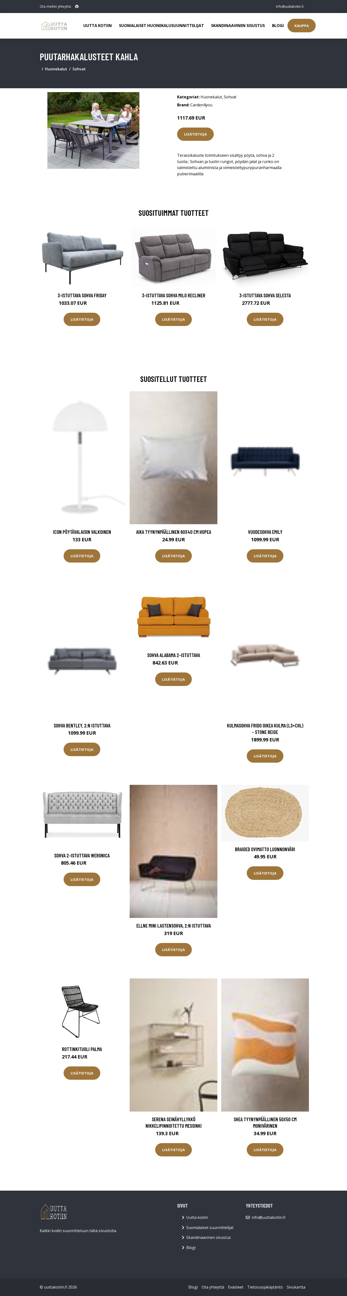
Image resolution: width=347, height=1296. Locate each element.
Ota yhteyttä (213, 1287)
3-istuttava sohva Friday (82, 295)
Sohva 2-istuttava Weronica (82, 855)
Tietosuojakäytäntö (265, 1287)
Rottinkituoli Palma (82, 1049)
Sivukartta (296, 1287)
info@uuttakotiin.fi (289, 6)
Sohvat (79, 69)
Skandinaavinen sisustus (238, 25)
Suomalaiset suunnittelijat (210, 1227)
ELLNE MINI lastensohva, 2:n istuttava (173, 926)
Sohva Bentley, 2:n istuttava (82, 725)
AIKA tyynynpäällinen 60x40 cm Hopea (173, 532)
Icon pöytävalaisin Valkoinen (82, 532)
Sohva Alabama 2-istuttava (173, 655)
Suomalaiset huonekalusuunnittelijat (161, 25)
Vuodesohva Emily (265, 532)
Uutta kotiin (97, 25)
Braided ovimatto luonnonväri (265, 849)
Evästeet (235, 1287)
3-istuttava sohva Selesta (265, 295)
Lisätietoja (195, 134)
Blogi (278, 25)
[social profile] (76, 6)
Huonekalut (56, 69)
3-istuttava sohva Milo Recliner (173, 295)
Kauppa (301, 25)
